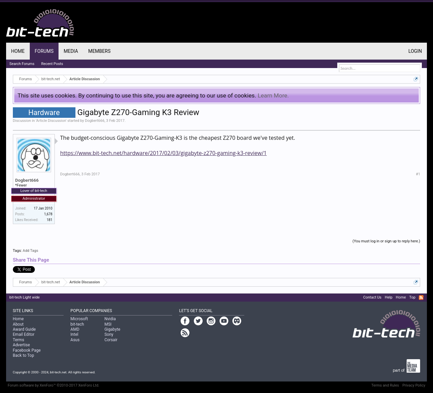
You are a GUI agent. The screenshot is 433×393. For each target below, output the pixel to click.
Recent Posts (52, 64)
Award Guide (24, 329)
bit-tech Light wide (24, 297)
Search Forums (22, 64)
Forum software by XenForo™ (53, 385)
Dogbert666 (95, 120)
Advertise (21, 345)
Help (389, 297)
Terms (18, 339)
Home (18, 51)
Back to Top (23, 355)
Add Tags (30, 250)
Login (415, 51)
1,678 (48, 214)
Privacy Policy (413, 385)
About (18, 324)
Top (412, 297)
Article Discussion (51, 120)
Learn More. (273, 95)
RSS (421, 297)
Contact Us (372, 297)
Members (99, 51)
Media (71, 51)
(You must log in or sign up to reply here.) (386, 241)
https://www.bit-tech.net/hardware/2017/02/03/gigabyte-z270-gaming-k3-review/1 (163, 153)
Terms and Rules (385, 385)
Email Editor (24, 334)
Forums (44, 51)
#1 (418, 174)
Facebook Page (27, 350)
